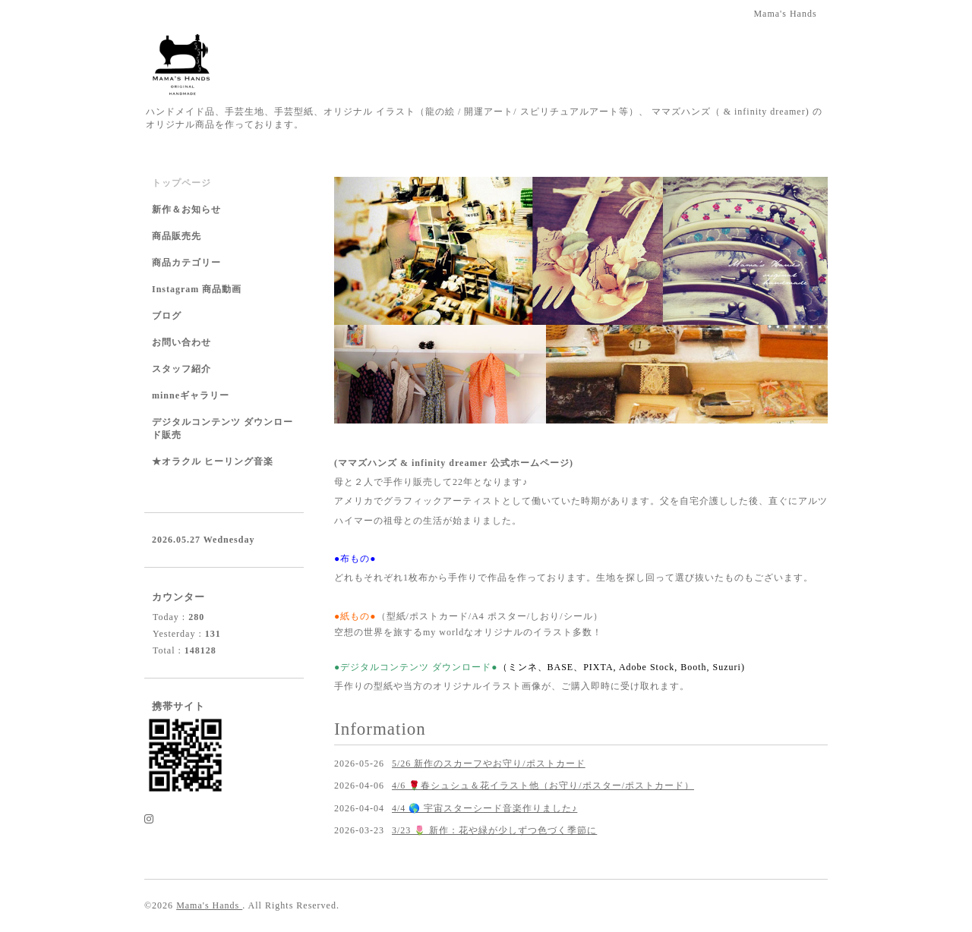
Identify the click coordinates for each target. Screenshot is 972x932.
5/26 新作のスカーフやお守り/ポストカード (488, 763)
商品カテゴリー (186, 262)
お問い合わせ (181, 342)
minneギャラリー (190, 395)
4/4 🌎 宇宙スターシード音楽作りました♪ (484, 808)
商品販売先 (176, 236)
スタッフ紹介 (181, 369)
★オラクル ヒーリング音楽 (212, 461)
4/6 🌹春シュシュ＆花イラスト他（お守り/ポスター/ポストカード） (543, 785)
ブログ (166, 315)
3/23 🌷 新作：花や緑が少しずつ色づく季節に (494, 830)
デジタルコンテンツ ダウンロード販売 (222, 428)
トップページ (181, 183)
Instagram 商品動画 (196, 289)
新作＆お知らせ (186, 209)
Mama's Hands (209, 905)
